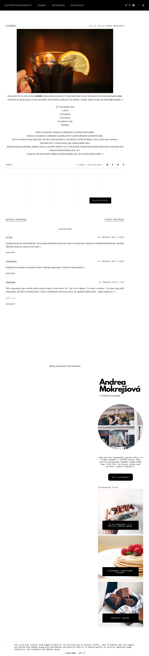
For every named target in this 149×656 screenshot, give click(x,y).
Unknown (10, 282)
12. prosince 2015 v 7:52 (111, 282)
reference (58, 5)
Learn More (70, 653)
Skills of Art (11, 298)
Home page (77, 5)
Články (42, 5)
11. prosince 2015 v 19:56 (111, 261)
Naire (9, 237)
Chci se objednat (120, 477)
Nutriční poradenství (18, 5)
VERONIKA (11, 261)
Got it (82, 653)
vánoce (9, 165)
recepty (10, 14)
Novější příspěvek (16, 219)
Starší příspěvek (114, 219)
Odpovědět (10, 253)
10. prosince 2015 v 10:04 (111, 237)
